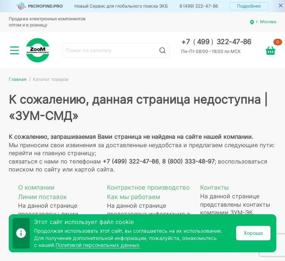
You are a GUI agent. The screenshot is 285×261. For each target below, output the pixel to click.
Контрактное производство (148, 187)
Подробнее (249, 6)
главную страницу (68, 153)
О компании (36, 187)
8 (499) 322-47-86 (198, 6)
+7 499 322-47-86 (216, 42)
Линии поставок (42, 196)
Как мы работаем (133, 196)
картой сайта (94, 169)
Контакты (214, 187)
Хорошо (253, 233)
